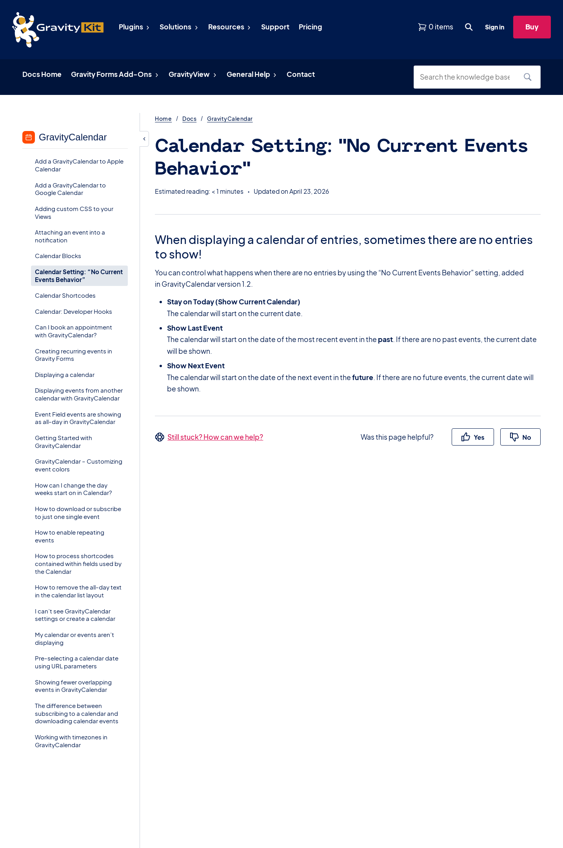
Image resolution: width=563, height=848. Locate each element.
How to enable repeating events (69, 536)
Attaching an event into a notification (70, 236)
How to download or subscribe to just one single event (78, 512)
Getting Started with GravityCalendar (63, 441)
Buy (532, 26)
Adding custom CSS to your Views (74, 212)
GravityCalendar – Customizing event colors (78, 465)
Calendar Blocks (58, 255)
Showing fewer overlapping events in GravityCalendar (73, 685)
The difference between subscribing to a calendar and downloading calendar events (76, 713)
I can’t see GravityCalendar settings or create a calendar (75, 614)
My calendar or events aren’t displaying (74, 638)
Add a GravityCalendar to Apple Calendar (79, 165)
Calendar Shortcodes (65, 295)
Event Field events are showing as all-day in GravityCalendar (78, 418)
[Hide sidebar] (144, 139)
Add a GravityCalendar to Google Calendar (70, 189)
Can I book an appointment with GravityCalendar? (73, 330)
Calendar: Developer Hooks (73, 311)
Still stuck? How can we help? (215, 437)
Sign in (494, 27)
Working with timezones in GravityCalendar (71, 740)
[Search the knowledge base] (468, 77)
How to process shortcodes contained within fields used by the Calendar (78, 563)
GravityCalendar (229, 118)
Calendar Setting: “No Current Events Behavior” (79, 275)
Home (163, 118)
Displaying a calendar (64, 374)
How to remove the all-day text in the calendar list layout (78, 591)
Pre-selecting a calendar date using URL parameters (76, 662)
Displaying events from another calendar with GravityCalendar (79, 394)
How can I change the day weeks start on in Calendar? (73, 489)
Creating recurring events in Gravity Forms (73, 354)
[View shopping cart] (435, 27)
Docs (189, 118)
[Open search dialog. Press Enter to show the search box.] (469, 27)
